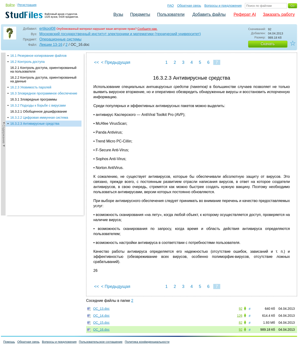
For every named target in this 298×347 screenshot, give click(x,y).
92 (240, 308)
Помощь (9, 342)
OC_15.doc (101, 322)
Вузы (118, 14)
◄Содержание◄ (4, 134)
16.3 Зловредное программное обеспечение (43, 93)
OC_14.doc (101, 315)
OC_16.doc (101, 329)
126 (239, 315)
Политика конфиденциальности (147, 342)
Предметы (140, 14)
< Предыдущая (115, 62)
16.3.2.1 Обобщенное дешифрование (38, 111)
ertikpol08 (47, 28)
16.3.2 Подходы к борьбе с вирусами (38, 105)
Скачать (268, 44)
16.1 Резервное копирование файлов (38, 55)
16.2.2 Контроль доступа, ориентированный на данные (43, 79)
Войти (10, 5)
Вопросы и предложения (223, 5)
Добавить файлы (209, 14)
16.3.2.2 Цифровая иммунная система (39, 117)
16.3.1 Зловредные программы (33, 99)
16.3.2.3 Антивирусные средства (34, 123)
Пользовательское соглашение (100, 342)
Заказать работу (279, 14)
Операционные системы (60, 39)
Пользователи (170, 14)
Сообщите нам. (147, 28)
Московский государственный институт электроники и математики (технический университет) (120, 34)
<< (96, 62)
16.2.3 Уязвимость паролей (30, 87)
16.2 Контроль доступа (27, 62)
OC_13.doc (101, 308)
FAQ (170, 5)
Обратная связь (189, 5)
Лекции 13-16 (50, 45)
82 (240, 322)
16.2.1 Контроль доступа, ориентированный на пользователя (43, 69)
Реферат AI (245, 14)
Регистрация (27, 5)
